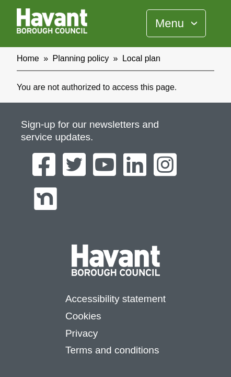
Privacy (81, 333)
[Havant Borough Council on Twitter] (74, 165)
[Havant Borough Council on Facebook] (43, 165)
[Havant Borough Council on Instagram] (165, 165)
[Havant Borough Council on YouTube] (104, 165)
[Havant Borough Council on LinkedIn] (134, 165)
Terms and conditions (112, 350)
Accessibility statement (115, 298)
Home (28, 58)
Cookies (83, 316)
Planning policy (81, 58)
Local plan (141, 58)
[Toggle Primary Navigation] (176, 23)
